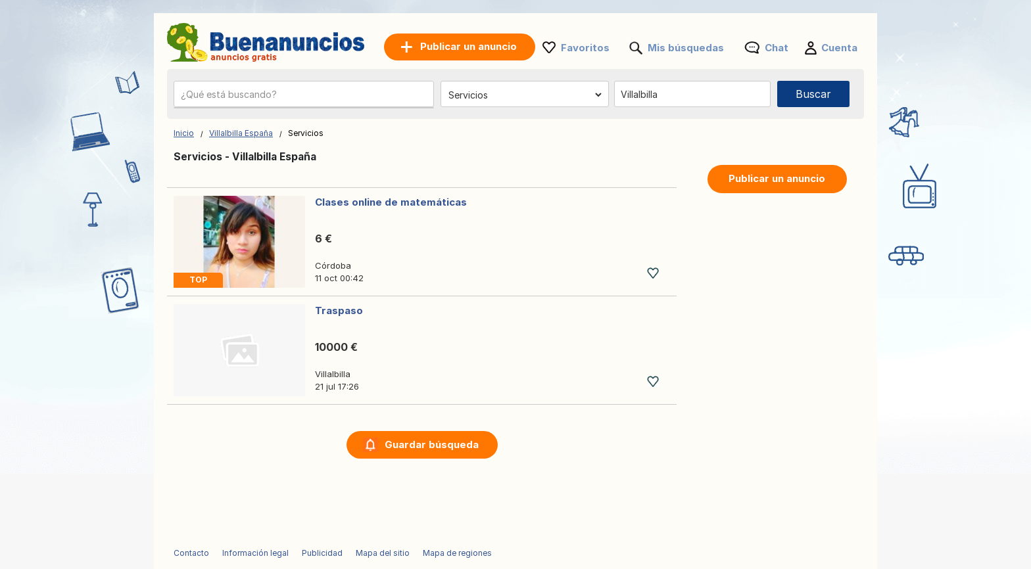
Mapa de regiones (457, 553)
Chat (776, 47)
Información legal (255, 553)
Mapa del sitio (383, 553)
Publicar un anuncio (777, 178)
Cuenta (839, 47)
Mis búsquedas (686, 47)
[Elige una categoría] (525, 94)
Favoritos (585, 47)
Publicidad (322, 553)
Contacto (191, 553)
